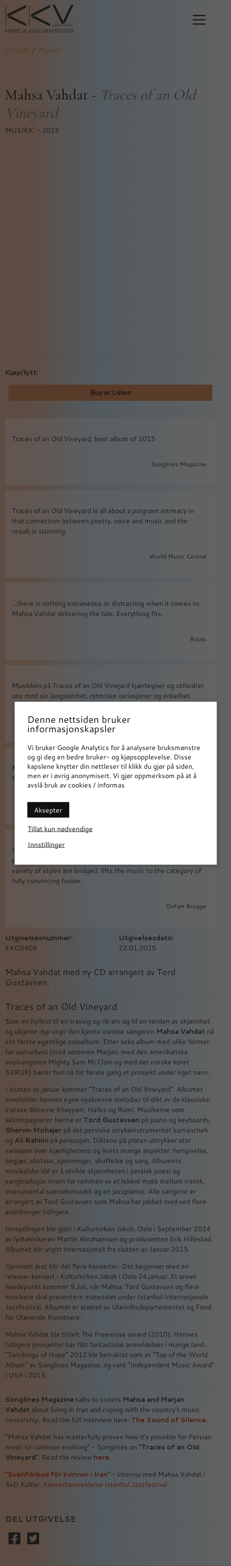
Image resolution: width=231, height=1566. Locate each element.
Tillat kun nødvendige (60, 828)
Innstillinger (46, 843)
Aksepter (48, 809)
